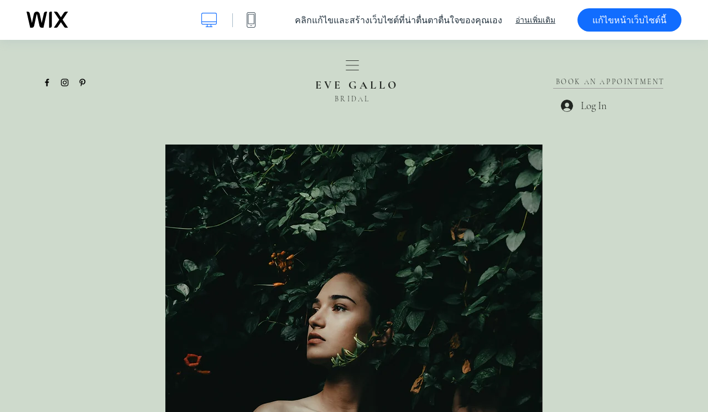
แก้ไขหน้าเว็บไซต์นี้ (629, 19)
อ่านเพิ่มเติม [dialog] (535, 20)
